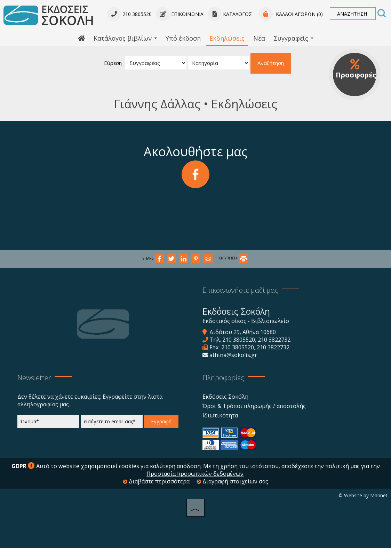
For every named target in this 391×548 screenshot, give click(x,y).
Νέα (259, 38)
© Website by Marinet (363, 495)
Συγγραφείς (293, 38)
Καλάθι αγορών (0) (291, 14)
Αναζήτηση (270, 62)
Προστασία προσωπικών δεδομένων (195, 474)
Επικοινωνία (180, 14)
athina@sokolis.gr (233, 355)
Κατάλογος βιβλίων (125, 38)
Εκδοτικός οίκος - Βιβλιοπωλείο (245, 321)
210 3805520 (238, 339)
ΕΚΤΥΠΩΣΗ (233, 258)
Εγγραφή (161, 421)
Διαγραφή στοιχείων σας (232, 481)
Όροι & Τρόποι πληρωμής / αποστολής (254, 406)
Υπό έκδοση (183, 38)
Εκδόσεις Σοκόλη (225, 396)
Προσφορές (355, 69)
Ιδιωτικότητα (220, 415)
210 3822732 (274, 339)
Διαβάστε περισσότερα (156, 481)
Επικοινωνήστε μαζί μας (240, 290)
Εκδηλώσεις (227, 38)
